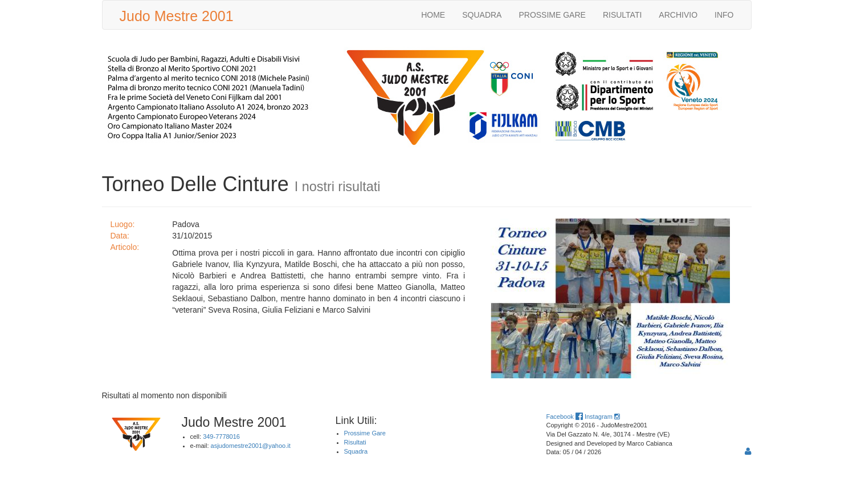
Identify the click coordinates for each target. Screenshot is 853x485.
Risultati (355, 442)
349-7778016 (221, 436)
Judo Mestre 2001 (177, 16)
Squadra (356, 451)
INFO (724, 14)
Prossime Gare (365, 433)
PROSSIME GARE (552, 14)
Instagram (602, 416)
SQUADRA (481, 14)
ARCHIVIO (678, 14)
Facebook (564, 416)
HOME (433, 14)
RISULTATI (622, 14)
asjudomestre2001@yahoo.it (251, 445)
